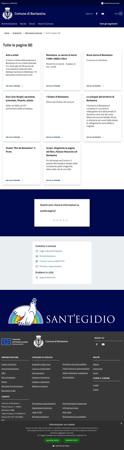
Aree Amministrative (10, 368)
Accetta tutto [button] (53, 440)
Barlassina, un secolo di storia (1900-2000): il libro (61, 56)
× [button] (121, 423)
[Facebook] (92, 13)
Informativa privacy (70, 407)
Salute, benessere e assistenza (75, 373)
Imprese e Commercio (41, 377)
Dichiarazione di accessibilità (74, 416)
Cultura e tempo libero (41, 368)
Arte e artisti (12, 55)
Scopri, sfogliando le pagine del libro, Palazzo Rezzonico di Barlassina (61, 151)
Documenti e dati (8, 390)
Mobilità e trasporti (40, 386)
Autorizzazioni (68, 377)
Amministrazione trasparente (74, 403)
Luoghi (96, 385)
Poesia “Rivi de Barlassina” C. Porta (21, 149)
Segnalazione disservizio (42, 407)
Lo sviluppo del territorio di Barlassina (100, 98)
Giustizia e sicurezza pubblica (74, 364)
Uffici (3, 373)
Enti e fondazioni (8, 377)
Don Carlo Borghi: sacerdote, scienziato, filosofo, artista (20, 98)
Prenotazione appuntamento (44, 403)
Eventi (95, 389)
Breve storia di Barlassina (99, 55)
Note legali (66, 412)
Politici (4, 381)
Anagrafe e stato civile (41, 364)
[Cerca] (120, 13)
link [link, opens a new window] (85, 435)
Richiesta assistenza (40, 416)
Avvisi (95, 373)
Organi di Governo (8, 364)
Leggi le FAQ (37, 412)
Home (6, 33)
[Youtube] (98, 13)
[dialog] (62, 435)
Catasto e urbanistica (41, 381)
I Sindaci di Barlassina (57, 97)
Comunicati (97, 368)
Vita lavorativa (38, 373)
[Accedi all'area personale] (110, 3)
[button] (62, 446)
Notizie (96, 364)
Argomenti (17, 33)
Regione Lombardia (9, 3)
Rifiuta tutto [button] (72, 440)
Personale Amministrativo (12, 386)
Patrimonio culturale (33, 33)
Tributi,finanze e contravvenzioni (76, 368)
